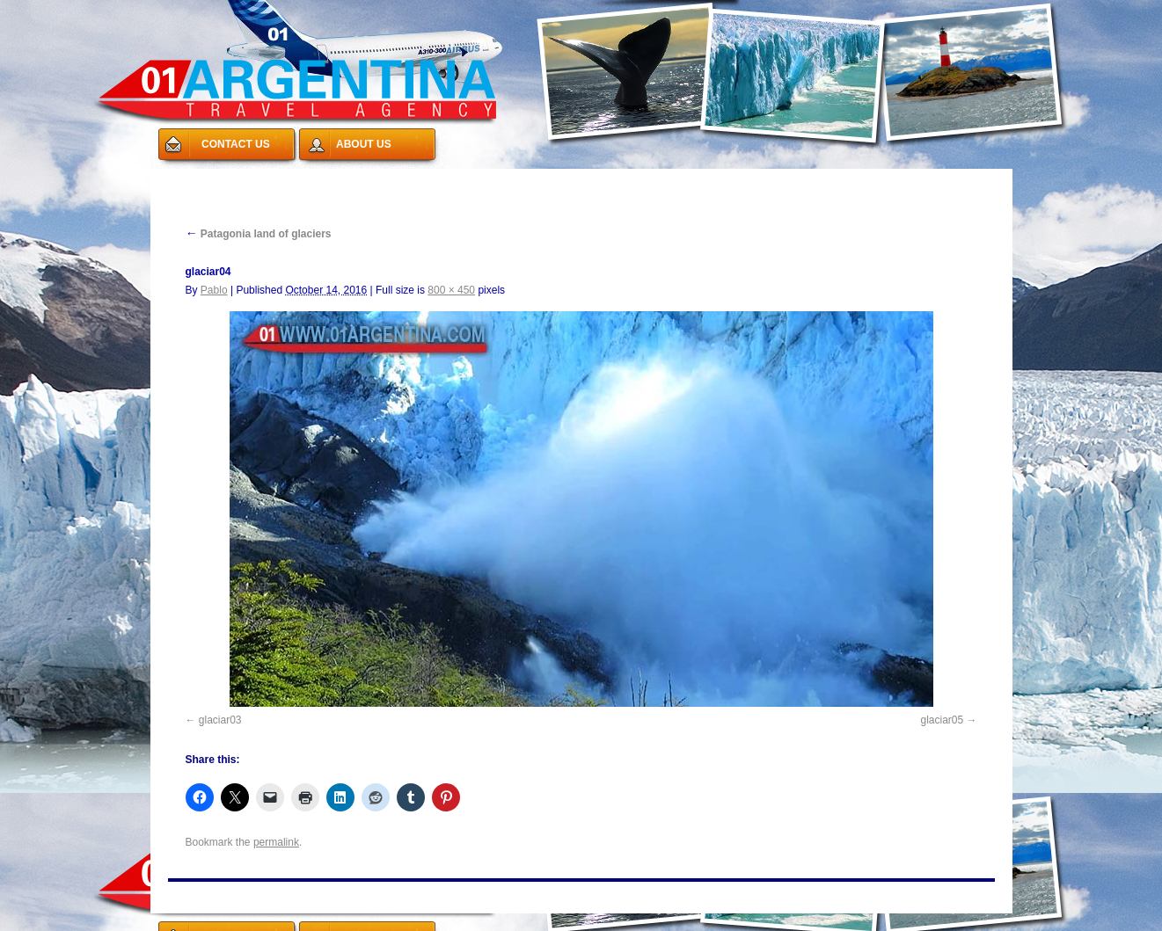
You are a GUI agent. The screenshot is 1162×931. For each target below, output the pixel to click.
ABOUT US (363, 144)
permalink (276, 842)
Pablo (214, 290)
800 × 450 (451, 290)
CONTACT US (235, 144)
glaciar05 (941, 720)
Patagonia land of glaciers (259, 234)
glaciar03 (220, 720)
